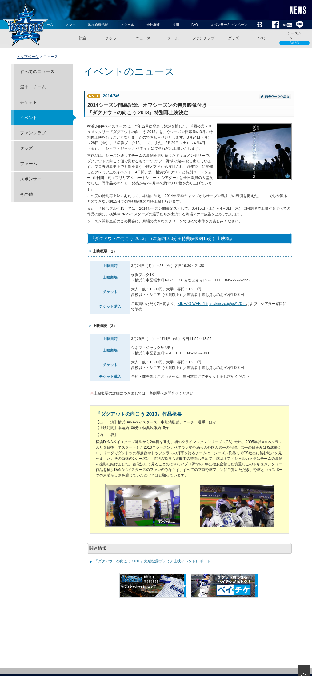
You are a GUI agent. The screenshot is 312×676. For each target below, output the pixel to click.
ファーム (28, 163)
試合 (82, 38)
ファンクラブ (203, 38)
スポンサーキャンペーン (228, 24)
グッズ (233, 38)
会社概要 (153, 24)
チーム (173, 38)
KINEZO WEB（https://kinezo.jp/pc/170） (212, 304)
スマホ (71, 24)
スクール (127, 24)
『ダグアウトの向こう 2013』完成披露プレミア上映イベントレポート (152, 561)
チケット (113, 38)
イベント (263, 38)
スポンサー (31, 178)
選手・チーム (33, 86)
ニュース (143, 38)
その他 (26, 194)
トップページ (28, 57)
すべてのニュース (37, 71)
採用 (175, 24)
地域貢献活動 (98, 24)
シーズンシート (294, 38)
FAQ (194, 24)
